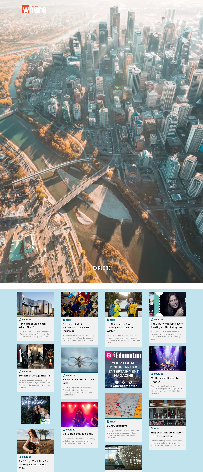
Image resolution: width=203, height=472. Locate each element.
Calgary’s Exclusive (117, 425)
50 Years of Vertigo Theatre (34, 375)
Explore (124, 8)
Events (136, 8)
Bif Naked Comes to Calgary (78, 433)
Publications (151, 8)
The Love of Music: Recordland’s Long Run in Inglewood (76, 327)
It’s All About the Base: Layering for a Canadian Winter (120, 327)
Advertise (168, 8)
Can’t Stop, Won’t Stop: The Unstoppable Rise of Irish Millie (34, 464)
